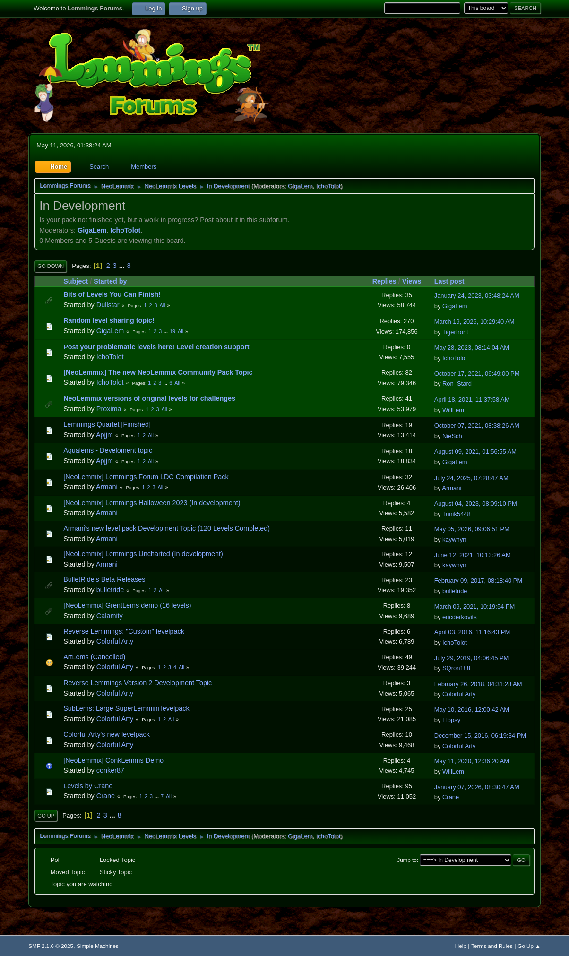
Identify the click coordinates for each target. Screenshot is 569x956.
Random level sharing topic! (109, 320)
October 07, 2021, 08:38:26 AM (476, 425)
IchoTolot (328, 185)
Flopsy (451, 719)
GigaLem (300, 185)
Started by (114, 281)
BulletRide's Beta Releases (104, 579)
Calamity (109, 616)
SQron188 (456, 668)
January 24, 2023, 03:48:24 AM (476, 295)
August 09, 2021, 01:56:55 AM (475, 451)
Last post (449, 281)
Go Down (50, 266)
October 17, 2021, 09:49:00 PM (477, 373)
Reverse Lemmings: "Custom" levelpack (123, 631)
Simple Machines (98, 946)
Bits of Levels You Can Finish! (112, 294)
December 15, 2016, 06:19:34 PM (480, 735)
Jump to (406, 860)
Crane (105, 796)
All (162, 305)
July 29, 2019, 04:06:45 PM (471, 658)
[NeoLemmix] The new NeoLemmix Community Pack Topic (157, 372)
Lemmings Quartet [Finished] (107, 424)
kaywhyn (454, 539)
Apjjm (104, 435)
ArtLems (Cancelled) (94, 657)
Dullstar (108, 305)
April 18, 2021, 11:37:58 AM (472, 399)
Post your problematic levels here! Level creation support (156, 347)
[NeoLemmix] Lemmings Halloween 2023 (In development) (151, 503)
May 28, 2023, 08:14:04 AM (471, 347)
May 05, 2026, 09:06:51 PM (471, 529)
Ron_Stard (457, 383)
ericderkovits (459, 616)
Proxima (108, 409)
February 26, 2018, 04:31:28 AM (478, 684)
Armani (107, 487)
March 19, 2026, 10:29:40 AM (474, 321)
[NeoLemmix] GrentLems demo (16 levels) (127, 605)
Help (460, 946)
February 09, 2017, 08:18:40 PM (478, 580)
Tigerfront (455, 332)
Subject (75, 281)
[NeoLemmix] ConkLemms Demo (113, 760)
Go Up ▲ (528, 946)
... (123, 265)
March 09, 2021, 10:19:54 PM (474, 606)
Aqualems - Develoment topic (107, 450)
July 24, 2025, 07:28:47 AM (471, 478)
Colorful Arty (114, 641)
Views (412, 281)
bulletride (110, 590)
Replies (384, 281)
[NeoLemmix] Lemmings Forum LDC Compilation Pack (146, 477)
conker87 (110, 770)
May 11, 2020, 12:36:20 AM (471, 761)
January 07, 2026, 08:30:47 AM (476, 787)
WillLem (453, 409)
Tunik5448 (456, 513)
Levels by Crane (87, 786)
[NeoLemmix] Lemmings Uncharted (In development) (143, 554)
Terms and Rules (491, 946)
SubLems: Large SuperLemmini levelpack (126, 708)
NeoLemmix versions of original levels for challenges (149, 398)
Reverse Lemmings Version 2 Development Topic (137, 683)
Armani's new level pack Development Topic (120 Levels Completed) (166, 528)
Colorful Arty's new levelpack (106, 734)
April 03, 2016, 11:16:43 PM (472, 632)
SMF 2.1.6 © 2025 (50, 946)
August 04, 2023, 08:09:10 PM (475, 503)
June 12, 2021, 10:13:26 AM (472, 555)
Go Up (45, 815)
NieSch (452, 435)
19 (172, 331)
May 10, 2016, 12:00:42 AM (471, 709)
